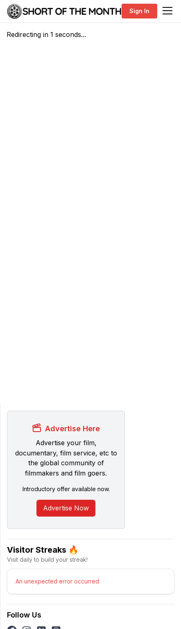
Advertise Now (66, 508)
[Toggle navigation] (167, 11)
